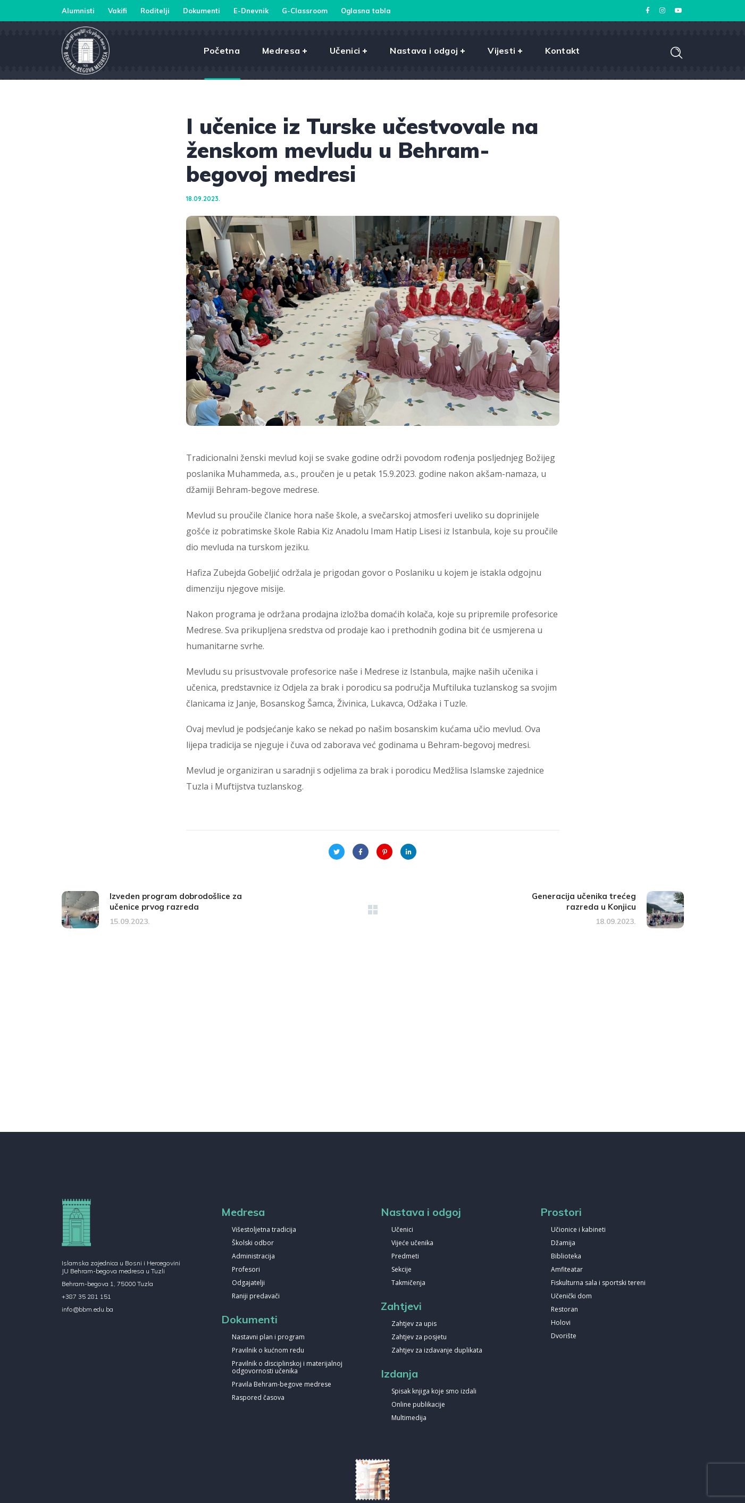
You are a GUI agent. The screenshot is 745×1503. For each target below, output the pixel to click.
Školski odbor (253, 1243)
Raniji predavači (256, 1296)
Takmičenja (408, 1283)
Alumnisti (78, 10)
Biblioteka (566, 1257)
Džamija (563, 1243)
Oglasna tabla (366, 10)
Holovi (561, 1323)
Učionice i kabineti (578, 1230)
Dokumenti (201, 10)
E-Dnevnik (251, 10)
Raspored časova (258, 1398)
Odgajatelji (248, 1283)
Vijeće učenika (412, 1243)
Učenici (402, 1230)
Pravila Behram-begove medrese (281, 1385)
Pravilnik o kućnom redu (268, 1351)
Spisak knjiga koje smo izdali (433, 1392)
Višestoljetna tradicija (264, 1230)
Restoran (564, 1310)
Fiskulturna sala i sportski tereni (598, 1283)
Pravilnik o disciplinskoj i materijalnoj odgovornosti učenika (287, 1367)
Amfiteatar (567, 1270)
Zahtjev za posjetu (419, 1337)
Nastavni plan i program (268, 1337)
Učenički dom (571, 1296)
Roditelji (155, 10)
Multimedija (408, 1418)
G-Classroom (305, 10)
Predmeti (405, 1257)
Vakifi (117, 10)
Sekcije (401, 1270)
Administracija (253, 1257)
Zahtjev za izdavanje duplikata (436, 1351)
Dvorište (563, 1336)
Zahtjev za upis (414, 1324)
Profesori (246, 1270)
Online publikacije (418, 1405)
